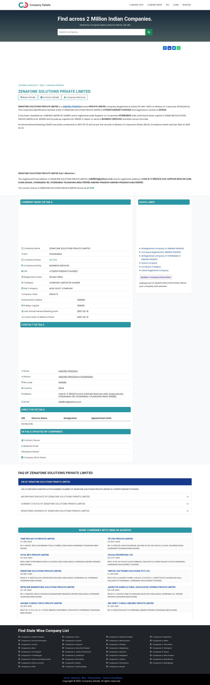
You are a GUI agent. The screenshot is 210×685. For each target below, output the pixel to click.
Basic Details (29, 97)
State (25, 371)
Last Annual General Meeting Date (39, 311)
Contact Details (51, 97)
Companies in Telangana (162, 648)
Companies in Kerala (73, 663)
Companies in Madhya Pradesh (121, 637)
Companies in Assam (29, 644)
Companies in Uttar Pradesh (163, 655)
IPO (167, 5)
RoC (24, 254)
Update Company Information (156, 277)
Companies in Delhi (28, 667)
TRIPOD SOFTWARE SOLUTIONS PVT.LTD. (129, 571)
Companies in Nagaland (118, 655)
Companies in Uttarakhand (163, 659)
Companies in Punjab (117, 667)
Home (67, 677)
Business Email (29, 446)
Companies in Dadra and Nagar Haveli (35, 659)
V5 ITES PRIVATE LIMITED (120, 538)
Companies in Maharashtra (119, 641)
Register (187, 5)
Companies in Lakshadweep (75, 667)
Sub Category (29, 288)
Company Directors (75, 97)
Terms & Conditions (112, 677)
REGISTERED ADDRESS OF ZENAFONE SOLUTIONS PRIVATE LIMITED (55, 511)
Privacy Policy (94, 677)
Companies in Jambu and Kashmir (78, 652)
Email (25, 401)
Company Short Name (33, 457)
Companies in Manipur (117, 644)
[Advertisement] (90, 65)
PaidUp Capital (30, 305)
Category (27, 282)
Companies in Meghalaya (118, 648)
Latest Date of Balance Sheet (37, 317)
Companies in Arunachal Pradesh (33, 641)
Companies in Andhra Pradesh (32, 637)
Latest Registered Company (154, 270)
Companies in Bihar (28, 648)
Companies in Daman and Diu (32, 663)
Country (26, 388)
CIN (24, 271)
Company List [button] (136, 5)
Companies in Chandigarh (31, 652)
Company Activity (31, 265)
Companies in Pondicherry (119, 663)
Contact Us (145, 282)
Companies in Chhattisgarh (31, 655)
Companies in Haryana (73, 644)
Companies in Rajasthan (162, 637)
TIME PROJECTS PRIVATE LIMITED (37, 538)
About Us (75, 677)
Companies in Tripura (161, 652)
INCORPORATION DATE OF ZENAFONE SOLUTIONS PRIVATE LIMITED (55, 496)
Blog (84, 677)
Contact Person (30, 440)
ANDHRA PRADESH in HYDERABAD (76, 376)
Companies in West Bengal (163, 663)
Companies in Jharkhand (74, 655)
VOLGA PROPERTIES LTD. (120, 554)
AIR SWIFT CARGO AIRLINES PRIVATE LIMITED (131, 603)
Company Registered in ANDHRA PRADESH (161, 252)
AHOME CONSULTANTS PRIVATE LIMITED (41, 603)
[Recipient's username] (101, 32)
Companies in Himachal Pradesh (77, 648)
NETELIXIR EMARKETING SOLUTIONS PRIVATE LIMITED (47, 587)
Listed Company (149, 263)
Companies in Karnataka (74, 659)
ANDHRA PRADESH (55, 85)
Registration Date (31, 277)
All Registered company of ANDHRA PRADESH (162, 248)
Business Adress (30, 451)
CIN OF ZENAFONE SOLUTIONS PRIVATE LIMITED (45, 482)
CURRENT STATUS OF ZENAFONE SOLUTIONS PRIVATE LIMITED (53, 503)
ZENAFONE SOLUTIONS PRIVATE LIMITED (40, 571)
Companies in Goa (72, 637)
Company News (154, 5)
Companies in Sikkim (160, 641)
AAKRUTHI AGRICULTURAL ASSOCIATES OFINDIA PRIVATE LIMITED (142, 587)
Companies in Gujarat (73, 641)
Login (176, 5)
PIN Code (26, 382)
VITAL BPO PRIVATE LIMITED (34, 554)
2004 (42, 85)
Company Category (151, 266)
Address (26, 393)
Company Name (30, 248)
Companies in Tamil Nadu (162, 644)
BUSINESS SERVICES (28, 85)
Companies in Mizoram (117, 652)
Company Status (31, 259)
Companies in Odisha (117, 659)
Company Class (29, 294)
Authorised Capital (31, 299)
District (26, 376)
